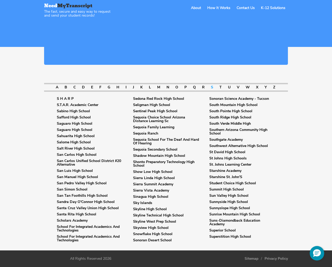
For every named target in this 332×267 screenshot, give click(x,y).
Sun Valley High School (228, 196)
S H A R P (65, 99)
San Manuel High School (77, 177)
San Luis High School (75, 171)
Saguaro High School (74, 123)
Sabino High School (73, 111)
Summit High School (226, 189)
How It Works (218, 7)
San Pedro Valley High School (82, 183)
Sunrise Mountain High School (234, 214)
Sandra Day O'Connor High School (86, 202)
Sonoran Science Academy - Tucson (239, 99)
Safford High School (74, 117)
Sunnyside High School (228, 202)
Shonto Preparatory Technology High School (164, 163)
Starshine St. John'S (225, 177)
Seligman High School (151, 105)
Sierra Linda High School (154, 178)
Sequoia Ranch (145, 133)
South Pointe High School (230, 111)
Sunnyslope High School (229, 208)
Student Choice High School (232, 183)
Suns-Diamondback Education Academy (234, 222)
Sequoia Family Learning (153, 127)
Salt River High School (76, 148)
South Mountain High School (233, 105)
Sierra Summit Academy (153, 184)
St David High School (227, 152)
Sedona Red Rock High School (158, 99)
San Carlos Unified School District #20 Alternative (89, 162)
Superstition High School (230, 236)
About (196, 7)
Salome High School (74, 142)
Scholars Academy (72, 220)
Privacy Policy (276, 259)
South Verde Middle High (230, 123)
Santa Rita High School (76, 214)
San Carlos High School (76, 155)
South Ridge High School (230, 117)
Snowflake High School (152, 234)
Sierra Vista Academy (151, 190)
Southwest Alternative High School (238, 146)
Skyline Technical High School (158, 215)
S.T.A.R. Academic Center (77, 105)
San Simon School (72, 189)
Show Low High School (152, 172)
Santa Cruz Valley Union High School (88, 208)
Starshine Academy (225, 171)
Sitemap (251, 259)
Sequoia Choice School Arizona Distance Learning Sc (159, 119)
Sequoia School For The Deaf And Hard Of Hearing (166, 141)
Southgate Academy (226, 140)
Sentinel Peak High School (155, 111)
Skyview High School (151, 228)
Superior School (222, 230)
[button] (317, 253)
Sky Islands (142, 203)
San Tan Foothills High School (82, 196)
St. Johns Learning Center (230, 164)
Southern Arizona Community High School (238, 131)
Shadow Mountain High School (159, 156)
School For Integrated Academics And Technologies (88, 228)
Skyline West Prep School (154, 221)
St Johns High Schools (228, 158)
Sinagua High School (150, 197)
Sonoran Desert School (152, 240)
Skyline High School (150, 209)
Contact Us (246, 7)
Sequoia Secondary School (155, 149)
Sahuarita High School (76, 136)
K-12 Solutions (273, 7)
